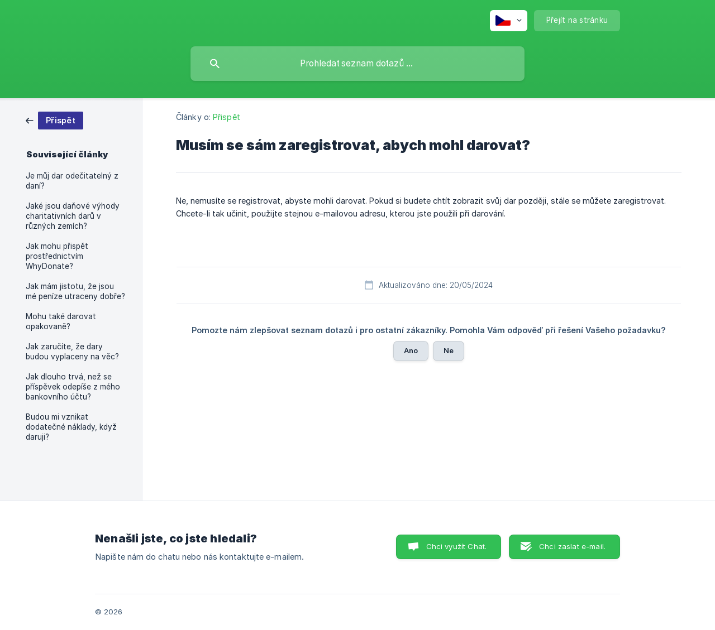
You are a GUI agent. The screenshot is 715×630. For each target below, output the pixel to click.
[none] (508, 20)
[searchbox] (357, 63)
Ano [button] (411, 350)
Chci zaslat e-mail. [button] (572, 546)
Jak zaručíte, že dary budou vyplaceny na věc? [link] (72, 351)
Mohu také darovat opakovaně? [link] (61, 321)
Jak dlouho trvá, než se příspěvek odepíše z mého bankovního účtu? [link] (73, 386)
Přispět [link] (226, 117)
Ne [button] (449, 350)
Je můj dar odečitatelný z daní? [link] (72, 180)
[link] (54, 119)
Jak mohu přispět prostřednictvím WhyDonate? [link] (57, 256)
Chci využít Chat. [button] (456, 546)
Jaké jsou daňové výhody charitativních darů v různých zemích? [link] (73, 215)
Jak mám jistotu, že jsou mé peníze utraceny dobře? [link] (75, 291)
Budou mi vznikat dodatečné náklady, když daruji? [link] (71, 426)
